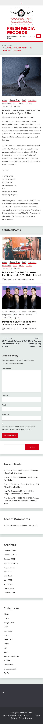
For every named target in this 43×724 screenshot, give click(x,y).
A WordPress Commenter (14, 525)
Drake (6, 618)
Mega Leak (6, 103)
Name (5, 396)
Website (5, 414)
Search (32, 447)
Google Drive (15, 100)
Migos (6, 643)
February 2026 (10, 550)
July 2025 (8, 572)
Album (4, 100)
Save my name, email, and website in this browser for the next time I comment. (18, 427)
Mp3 (15, 103)
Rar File (29, 103)
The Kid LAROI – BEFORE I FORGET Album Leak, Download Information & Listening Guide (21, 501)
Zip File (17, 106)
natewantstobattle (11, 656)
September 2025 (11, 563)
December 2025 (10, 555)
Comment (6, 369)
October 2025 (9, 559)
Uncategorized (10, 669)
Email (4, 405)
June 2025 (8, 576)
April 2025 (8, 584)
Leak (24, 100)
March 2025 (9, 588)
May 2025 (8, 580)
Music (21, 103)
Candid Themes (25, 718)
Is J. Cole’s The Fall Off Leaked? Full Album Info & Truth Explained (21, 274)
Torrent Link (7, 106)
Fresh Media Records (21, 30)
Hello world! (32, 525)
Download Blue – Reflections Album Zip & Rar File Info (19, 323)
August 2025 (9, 567)
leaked (6, 635)
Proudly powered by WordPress (16, 715)
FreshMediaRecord (27, 117)
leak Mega (32, 100)
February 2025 (10, 593)
